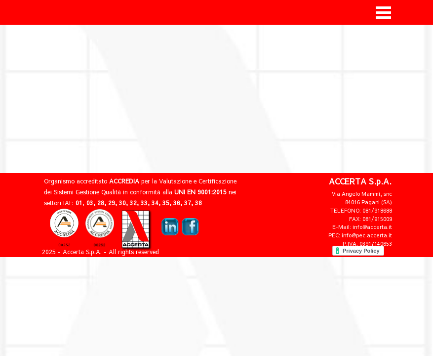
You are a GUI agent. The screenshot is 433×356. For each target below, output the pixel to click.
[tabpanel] (330, 218)
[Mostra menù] (383, 12)
